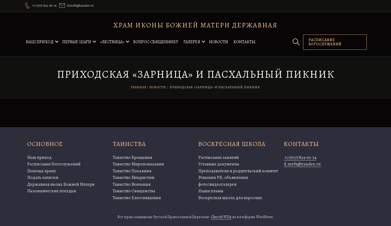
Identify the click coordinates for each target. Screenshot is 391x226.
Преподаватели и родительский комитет (238, 171)
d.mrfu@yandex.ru (302, 164)
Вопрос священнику (155, 42)
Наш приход (39, 42)
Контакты (244, 42)
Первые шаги (76, 42)
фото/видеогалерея (217, 184)
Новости (218, 42)
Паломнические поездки (51, 191)
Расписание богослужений (54, 164)
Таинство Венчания (132, 184)
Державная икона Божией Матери (61, 184)
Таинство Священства (134, 191)
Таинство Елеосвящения (137, 198)
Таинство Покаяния (132, 171)
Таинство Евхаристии (133, 177)
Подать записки (42, 177)
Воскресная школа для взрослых (230, 198)
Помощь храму (41, 171)
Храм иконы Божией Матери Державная (195, 25)
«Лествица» (112, 42)
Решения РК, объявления (223, 177)
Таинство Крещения (132, 157)
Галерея (192, 42)
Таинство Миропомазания (138, 164)
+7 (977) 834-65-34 (300, 157)
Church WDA (221, 216)
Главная (138, 87)
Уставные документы (218, 164)
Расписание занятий (218, 157)
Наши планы (210, 191)
